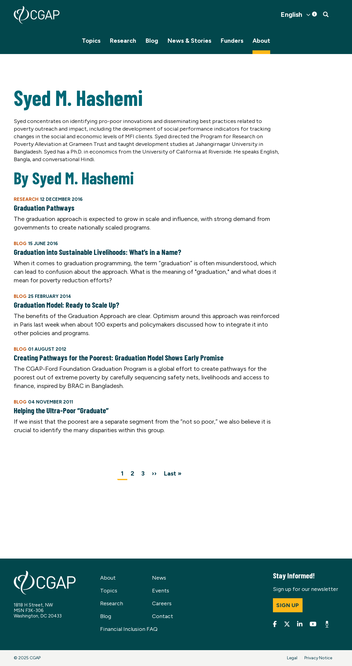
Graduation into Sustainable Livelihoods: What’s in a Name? (97, 251)
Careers (162, 603)
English (291, 15)
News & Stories (189, 40)
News (159, 577)
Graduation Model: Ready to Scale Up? (66, 304)
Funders (231, 40)
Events (160, 590)
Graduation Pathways (44, 207)
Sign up (287, 605)
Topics (91, 40)
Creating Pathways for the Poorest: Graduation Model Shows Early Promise (118, 357)
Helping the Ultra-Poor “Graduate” (61, 410)
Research (123, 40)
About (261, 40)
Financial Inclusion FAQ (129, 629)
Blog (151, 40)
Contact (162, 616)
